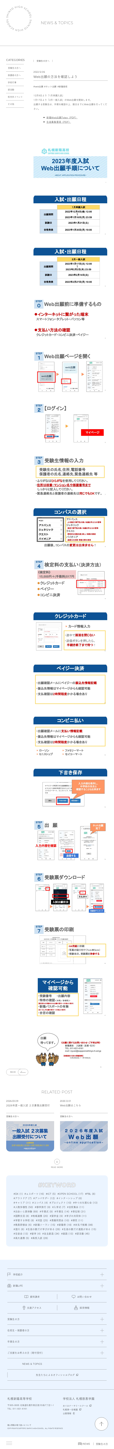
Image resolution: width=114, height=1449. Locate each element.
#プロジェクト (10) (60, 1202)
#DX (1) (18, 1193)
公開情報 (67, 1413)
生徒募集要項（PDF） (58, 122)
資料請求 (32, 1296)
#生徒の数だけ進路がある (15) (79, 1229)
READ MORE (57, 1167)
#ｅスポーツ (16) (34, 1193)
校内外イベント (15, 96)
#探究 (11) (77, 1220)
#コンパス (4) (40, 1202)
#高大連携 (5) (21, 1238)
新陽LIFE (15, 1287)
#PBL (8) (90, 1193)
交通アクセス (32, 1308)
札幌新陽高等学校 (19, 18)
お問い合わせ (82, 1296)
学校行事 (12, 82)
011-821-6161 (19, 1408)
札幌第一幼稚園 (70, 1409)
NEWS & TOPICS (57, 23)
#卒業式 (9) (46, 1211)
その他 (11, 104)
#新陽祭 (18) (64, 1224)
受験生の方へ (14, 67)
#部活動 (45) (82, 1233)
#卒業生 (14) (62, 1211)
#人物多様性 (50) (23, 1207)
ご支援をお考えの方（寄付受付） (25, 1352)
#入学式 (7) (58, 1207)
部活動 (11, 89)
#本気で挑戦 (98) (83, 1224)
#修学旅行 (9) (42, 1207)
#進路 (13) (67, 1233)
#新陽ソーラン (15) (44, 1224)
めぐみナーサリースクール (75, 1405)
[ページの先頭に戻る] (101, 1424)
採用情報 (82, 1308)
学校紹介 (15, 1276)
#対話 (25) (42, 1220)
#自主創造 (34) (50, 1233)
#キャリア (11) (22, 1202)
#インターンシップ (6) (69, 1198)
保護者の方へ (14, 75)
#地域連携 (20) (39, 1216)
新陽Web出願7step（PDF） (62, 117)
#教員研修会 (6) (23, 1224)
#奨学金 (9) (56, 1216)
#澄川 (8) (19, 1229)
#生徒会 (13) (21, 1233)
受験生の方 (102, 1444)
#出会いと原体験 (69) (26, 1211)
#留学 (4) (35, 1233)
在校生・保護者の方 (18, 1330)
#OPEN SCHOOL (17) (70, 1193)
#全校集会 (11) (75, 1207)
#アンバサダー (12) (44, 1198)
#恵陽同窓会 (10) (59, 1220)
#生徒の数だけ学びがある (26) (43, 1229)
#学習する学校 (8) (24, 1220)
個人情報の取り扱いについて (19, 1425)
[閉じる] (102, 1274)
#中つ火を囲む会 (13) (85, 1202)
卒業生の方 (13, 1341)
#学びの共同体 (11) (76, 1216)
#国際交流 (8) (21, 1216)
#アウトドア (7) (23, 1198)
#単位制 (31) (78, 1211)
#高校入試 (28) (39, 1238)
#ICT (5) (51, 1193)
